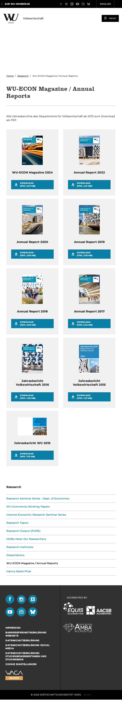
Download (35, 184)
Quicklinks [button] (109, 4)
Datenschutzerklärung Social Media (27, 647)
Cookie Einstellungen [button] (21, 664)
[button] (110, 17)
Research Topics (17, 522)
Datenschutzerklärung (22, 640)
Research (22, 76)
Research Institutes (19, 547)
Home (10, 76)
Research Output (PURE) (23, 530)
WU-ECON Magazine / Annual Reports (32, 563)
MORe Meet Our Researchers (26, 539)
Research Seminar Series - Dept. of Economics (37, 498)
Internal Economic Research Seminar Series (36, 514)
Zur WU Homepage (17, 4)
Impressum (12, 627)
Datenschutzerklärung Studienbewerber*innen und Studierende (25, 656)
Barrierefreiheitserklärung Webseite (26, 634)
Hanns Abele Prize (18, 571)
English (87, 4)
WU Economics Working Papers (28, 506)
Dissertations (15, 555)
